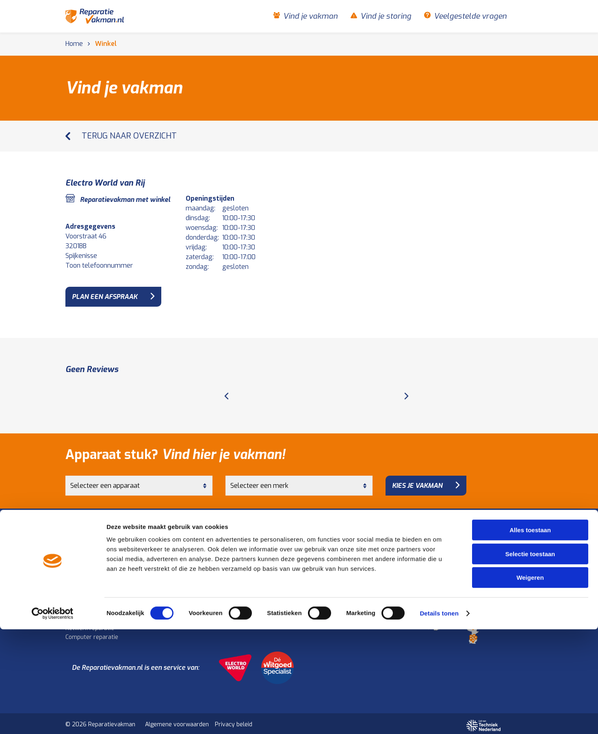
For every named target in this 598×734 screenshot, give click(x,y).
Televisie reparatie (210, 605)
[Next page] (406, 392)
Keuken (196, 540)
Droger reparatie (87, 559)
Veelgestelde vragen (470, 16)
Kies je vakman (417, 480)
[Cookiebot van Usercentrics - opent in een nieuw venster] (52, 718)
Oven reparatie (205, 568)
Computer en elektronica (102, 595)
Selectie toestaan (530, 658)
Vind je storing (385, 16)
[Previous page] (226, 392)
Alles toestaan (530, 634)
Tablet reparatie (87, 614)
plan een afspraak (104, 296)
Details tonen (439, 718)
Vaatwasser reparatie (94, 568)
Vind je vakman (310, 16)
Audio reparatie (205, 614)
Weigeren (530, 682)
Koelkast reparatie (210, 550)
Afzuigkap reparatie (211, 576)
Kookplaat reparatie (211, 559)
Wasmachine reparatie (95, 550)
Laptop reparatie (87, 605)
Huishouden (82, 540)
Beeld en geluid (208, 595)
